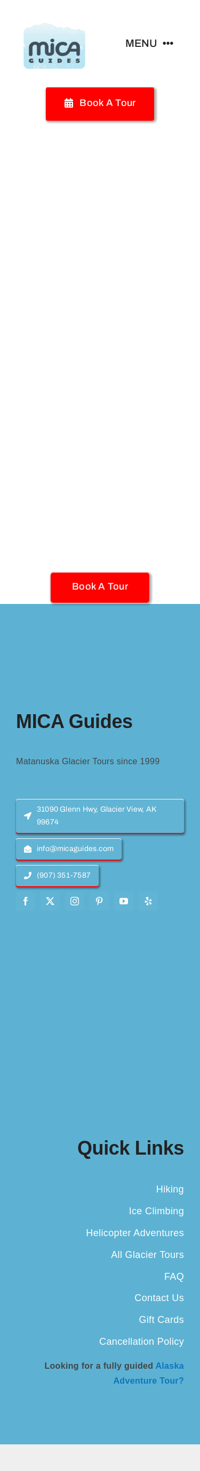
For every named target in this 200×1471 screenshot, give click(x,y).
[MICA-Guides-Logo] (54, 14)
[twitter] (50, 901)
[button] (100, 586)
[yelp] (148, 901)
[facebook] (25, 901)
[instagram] (74, 901)
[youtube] (123, 901)
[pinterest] (99, 901)
